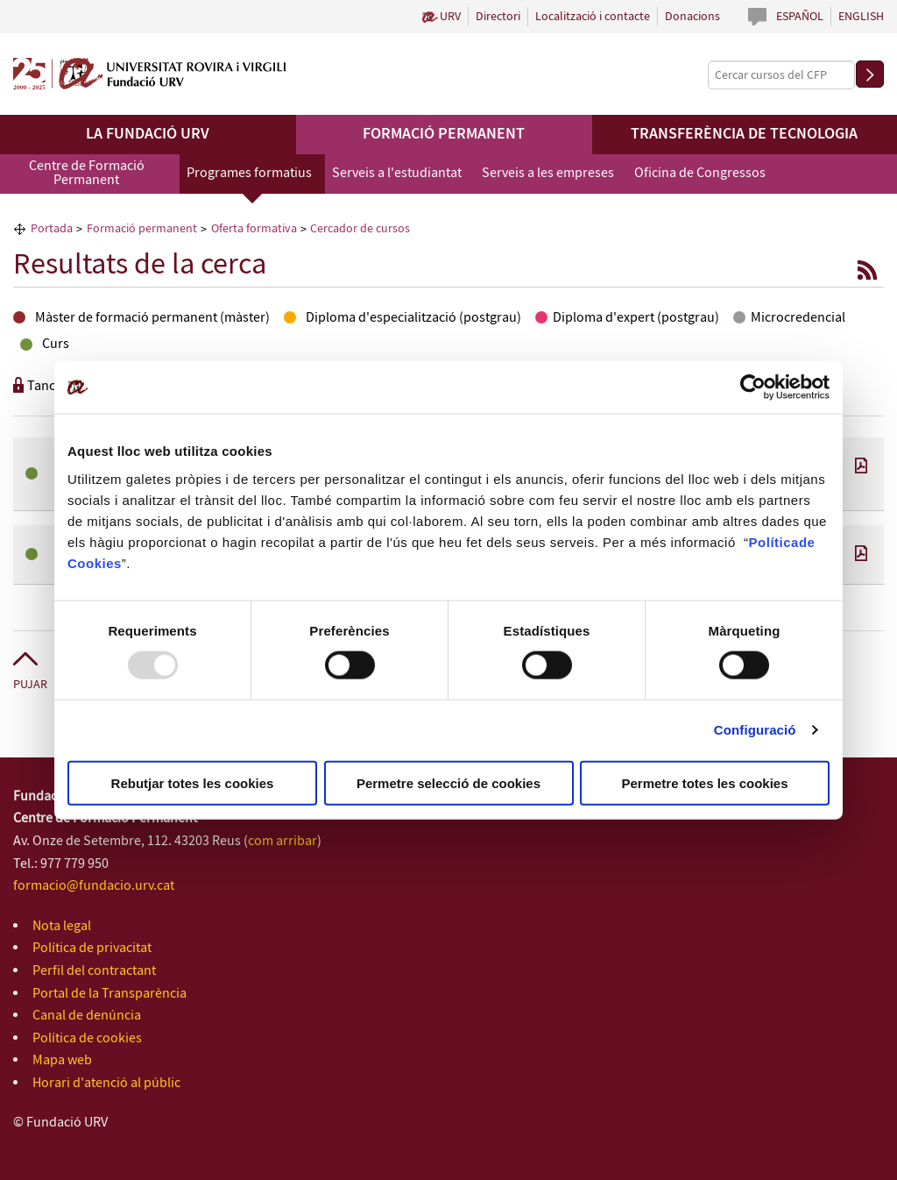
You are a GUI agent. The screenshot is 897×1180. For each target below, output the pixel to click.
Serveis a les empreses (548, 173)
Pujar (30, 685)
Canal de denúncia (86, 1015)
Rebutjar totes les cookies (192, 782)
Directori (498, 17)
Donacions (692, 17)
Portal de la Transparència (109, 994)
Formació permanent (444, 134)
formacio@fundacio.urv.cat (93, 886)
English (861, 17)
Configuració (755, 729)
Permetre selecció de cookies (448, 782)
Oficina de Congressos (700, 173)
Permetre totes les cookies (704, 782)
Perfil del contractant (94, 971)
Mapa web (62, 1060)
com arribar (282, 841)
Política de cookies (87, 1038)
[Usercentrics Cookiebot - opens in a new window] (753, 387)
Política (774, 541)
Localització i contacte (592, 17)
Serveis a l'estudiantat (397, 173)
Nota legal (61, 926)
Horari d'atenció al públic (106, 1083)
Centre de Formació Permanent (87, 173)
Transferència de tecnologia (744, 134)
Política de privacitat (92, 948)
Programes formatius (249, 173)
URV (450, 17)
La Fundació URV (147, 134)
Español (799, 17)
